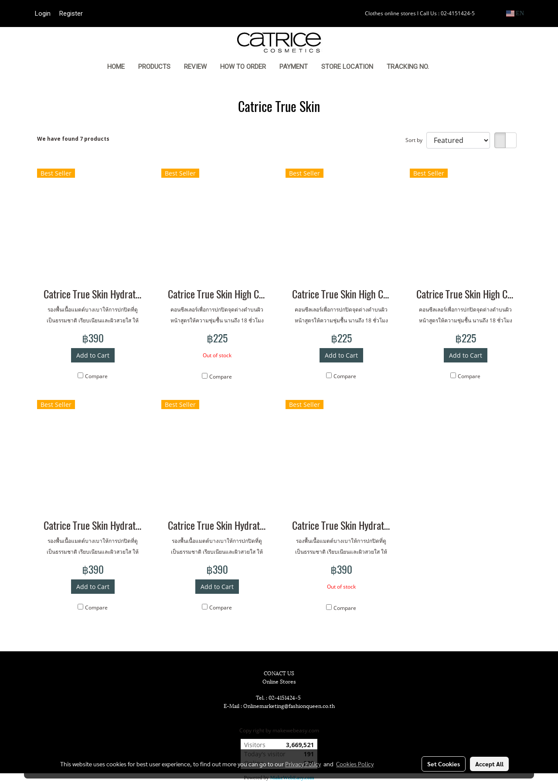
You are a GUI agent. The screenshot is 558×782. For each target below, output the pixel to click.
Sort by (415, 140)
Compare (96, 376)
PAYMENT (293, 67)
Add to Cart (92, 355)
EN (515, 13)
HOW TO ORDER (243, 67)
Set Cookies (443, 764)
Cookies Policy (355, 764)
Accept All (489, 764)
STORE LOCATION (347, 67)
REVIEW (195, 67)
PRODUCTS (154, 67)
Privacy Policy (303, 764)
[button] (449, 67)
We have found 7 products (73, 138)
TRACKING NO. (408, 67)
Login (43, 13)
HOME (116, 67)
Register (71, 13)
